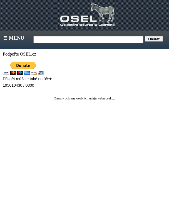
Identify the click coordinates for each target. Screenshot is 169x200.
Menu (13, 38)
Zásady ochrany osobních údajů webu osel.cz (84, 98)
